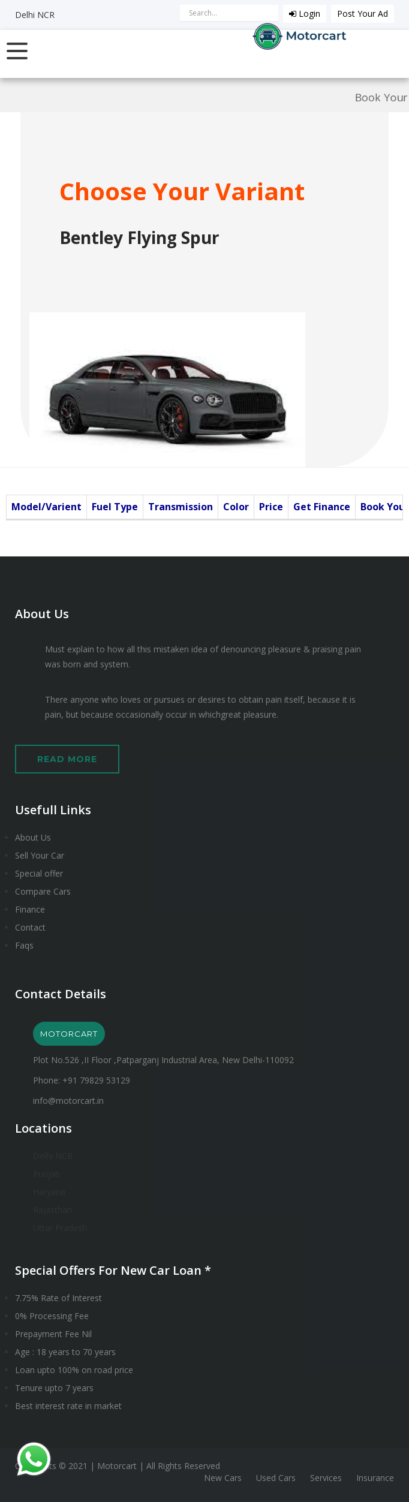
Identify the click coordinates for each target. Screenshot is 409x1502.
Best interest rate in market (68, 1405)
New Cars (223, 1477)
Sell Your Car (39, 855)
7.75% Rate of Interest (58, 1298)
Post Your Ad (362, 13)
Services (326, 1477)
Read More (67, 759)
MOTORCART (69, 1034)
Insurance (375, 1477)
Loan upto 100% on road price (74, 1369)
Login (304, 13)
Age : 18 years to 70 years (65, 1351)
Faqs (24, 945)
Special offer (39, 873)
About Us (33, 837)
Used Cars (276, 1477)
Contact (30, 927)
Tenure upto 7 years (54, 1387)
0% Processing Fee (52, 1316)
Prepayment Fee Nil (53, 1334)
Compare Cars (43, 891)
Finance (30, 909)
